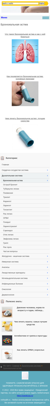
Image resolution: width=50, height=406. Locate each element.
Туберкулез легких (11, 189)
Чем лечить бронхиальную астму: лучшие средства (25, 119)
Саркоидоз (8, 230)
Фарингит (7, 201)
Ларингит (7, 205)
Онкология (6, 289)
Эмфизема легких (11, 239)
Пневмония (8, 193)
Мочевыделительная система (15, 278)
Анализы (5, 267)
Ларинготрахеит (10, 226)
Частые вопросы (10, 251)
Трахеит (6, 197)
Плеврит (7, 222)
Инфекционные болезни (12, 284)
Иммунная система (10, 262)
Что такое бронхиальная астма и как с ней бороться (25, 35)
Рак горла (7, 247)
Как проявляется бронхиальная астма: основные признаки (25, 77)
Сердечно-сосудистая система (15, 170)
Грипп (5, 243)
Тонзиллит (7, 210)
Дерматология (8, 295)
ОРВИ (6, 218)
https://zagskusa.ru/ (25, 396)
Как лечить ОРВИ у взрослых (30, 350)
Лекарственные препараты (13, 273)
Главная (5, 165)
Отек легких (8, 235)
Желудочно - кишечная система (15, 256)
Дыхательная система (12, 176)
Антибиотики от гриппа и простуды (30, 336)
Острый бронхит (10, 185)
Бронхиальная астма (13, 180)
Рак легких (7, 214)
